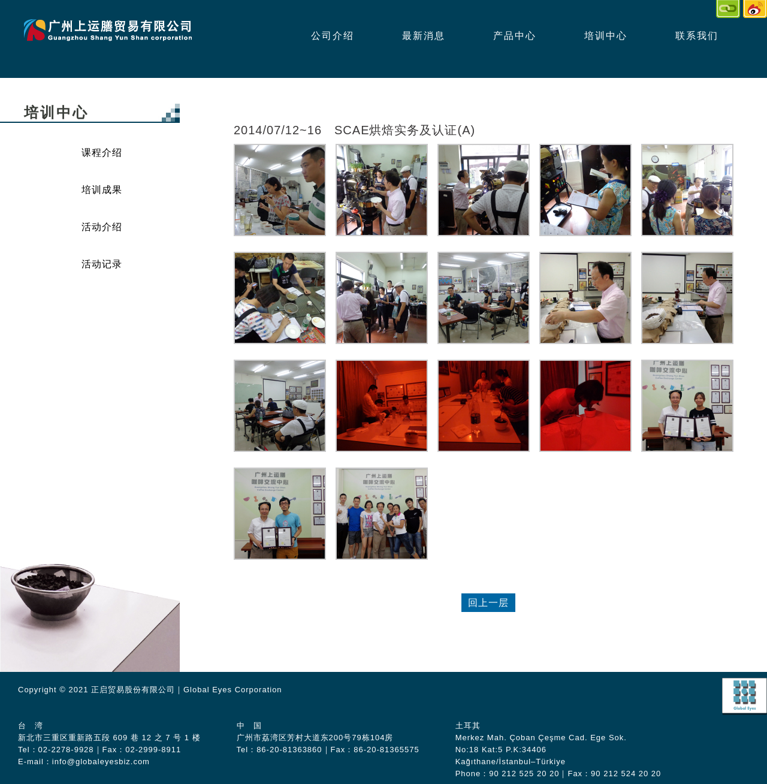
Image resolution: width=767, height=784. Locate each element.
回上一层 (488, 603)
